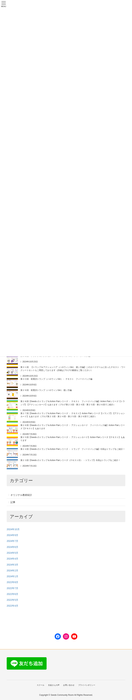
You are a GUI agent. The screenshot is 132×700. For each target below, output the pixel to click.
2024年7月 (12, 541)
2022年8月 (12, 582)
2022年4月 (12, 605)
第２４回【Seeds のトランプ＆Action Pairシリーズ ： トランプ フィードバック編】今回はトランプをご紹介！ (72, 449)
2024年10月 (13, 529)
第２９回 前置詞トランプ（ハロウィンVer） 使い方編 (46, 390)
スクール (40, 685)
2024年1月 (12, 576)
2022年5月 (12, 600)
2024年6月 (12, 547)
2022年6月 (12, 594)
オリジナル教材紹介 (21, 495)
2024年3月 (12, 564)
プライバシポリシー (87, 685)
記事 (12, 502)
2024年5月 (12, 552)
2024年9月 (12, 535)
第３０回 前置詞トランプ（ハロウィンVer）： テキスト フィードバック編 (56, 379)
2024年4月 (12, 558)
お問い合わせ (69, 685)
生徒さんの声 (53, 685)
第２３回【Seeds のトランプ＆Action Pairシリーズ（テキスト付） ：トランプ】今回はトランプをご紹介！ (70, 460)
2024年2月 (12, 570)
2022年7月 (12, 588)
